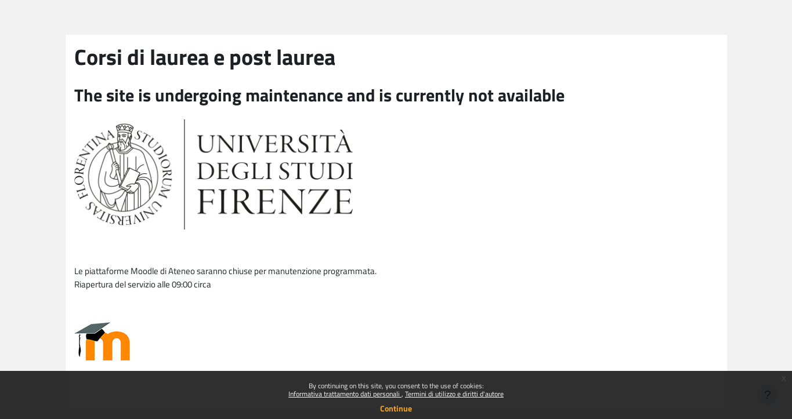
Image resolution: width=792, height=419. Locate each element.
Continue (396, 408)
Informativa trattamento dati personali (345, 393)
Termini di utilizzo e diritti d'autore (454, 393)
